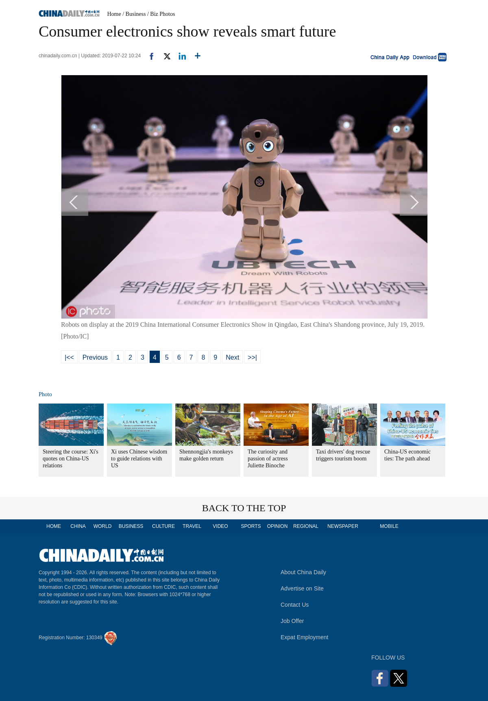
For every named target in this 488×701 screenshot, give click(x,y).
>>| (252, 357)
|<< (69, 357)
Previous (95, 357)
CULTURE (163, 526)
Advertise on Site (302, 588)
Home (114, 14)
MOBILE (389, 526)
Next (232, 357)
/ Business (134, 14)
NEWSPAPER (342, 526)
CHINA (77, 526)
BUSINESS (131, 526)
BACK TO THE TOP (244, 508)
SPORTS (251, 526)
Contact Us (295, 604)
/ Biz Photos (161, 14)
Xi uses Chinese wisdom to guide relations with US (139, 459)
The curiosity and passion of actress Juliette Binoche (268, 459)
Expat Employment (305, 637)
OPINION (277, 526)
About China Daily (303, 572)
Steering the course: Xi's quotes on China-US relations (70, 459)
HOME (53, 526)
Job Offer (292, 621)
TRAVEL (192, 526)
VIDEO (220, 526)
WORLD (103, 526)
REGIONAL (305, 526)
